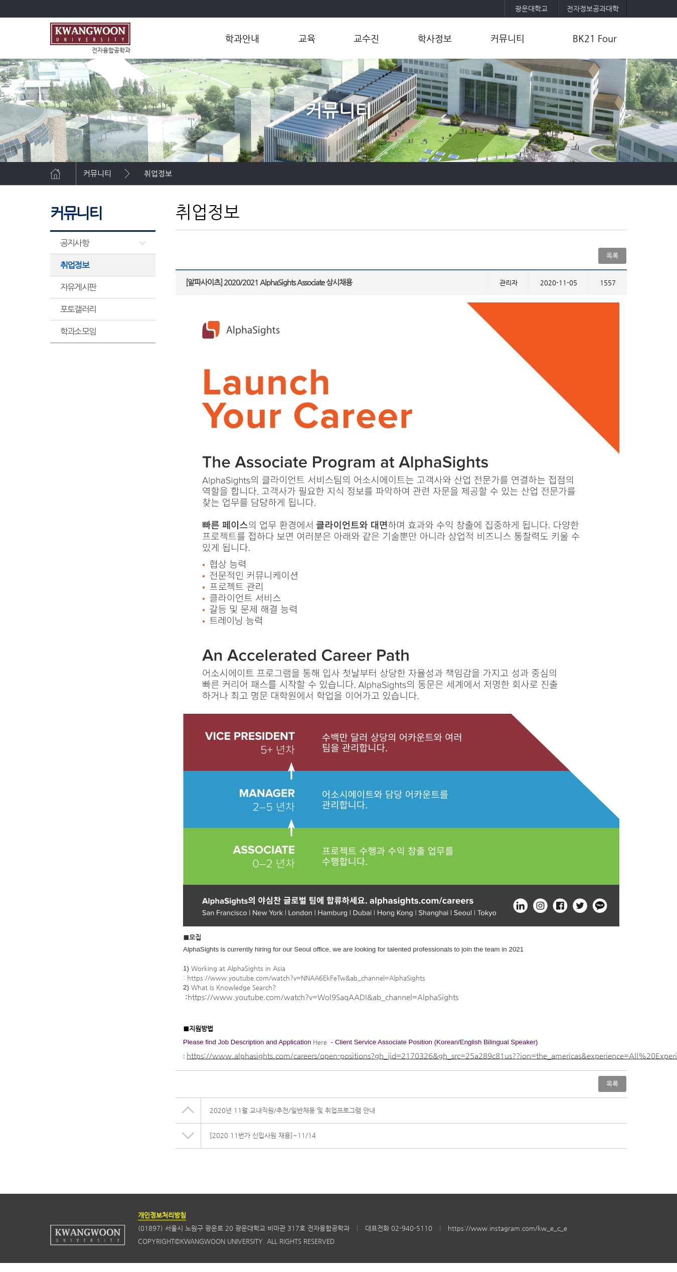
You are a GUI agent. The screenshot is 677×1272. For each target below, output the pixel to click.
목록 (612, 255)
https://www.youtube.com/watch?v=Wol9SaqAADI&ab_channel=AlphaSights (323, 997)
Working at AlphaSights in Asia (238, 968)
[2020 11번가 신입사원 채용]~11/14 (263, 1135)
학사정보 (435, 38)
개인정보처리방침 (162, 1215)
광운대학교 (531, 9)
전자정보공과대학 (593, 9)
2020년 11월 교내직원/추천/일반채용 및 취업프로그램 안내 (292, 1110)
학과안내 (242, 38)
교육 (306, 38)
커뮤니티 (507, 38)
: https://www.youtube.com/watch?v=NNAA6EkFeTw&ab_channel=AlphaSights (304, 978)
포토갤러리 (78, 309)
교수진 (366, 38)
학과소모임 (78, 331)
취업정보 (158, 173)
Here (320, 1042)
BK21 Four (595, 38)
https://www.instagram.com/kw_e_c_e (507, 1228)
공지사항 (74, 243)
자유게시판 (78, 287)
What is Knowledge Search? (233, 987)
